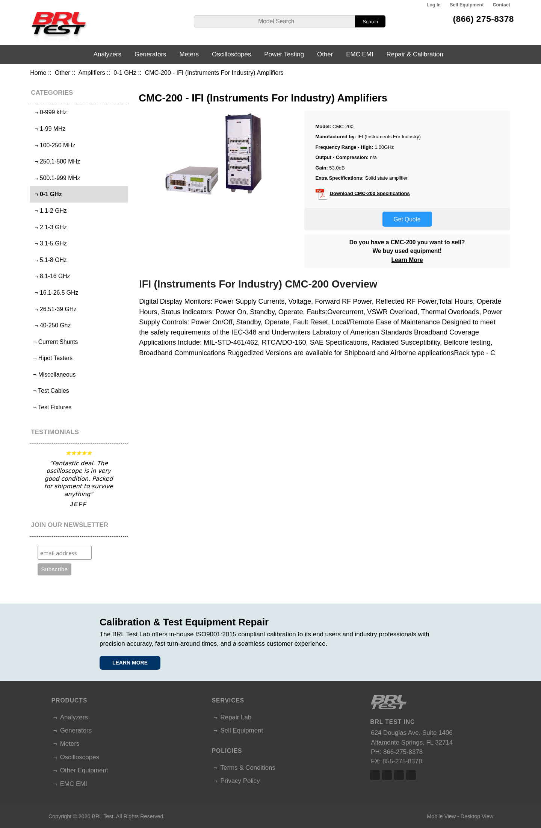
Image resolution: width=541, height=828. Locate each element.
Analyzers (107, 54)
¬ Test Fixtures (52, 407)
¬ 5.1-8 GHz (49, 260)
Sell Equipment (467, 5)
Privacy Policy (240, 780)
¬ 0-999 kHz (49, 112)
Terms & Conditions (248, 767)
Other (62, 72)
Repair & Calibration (415, 54)
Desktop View (477, 816)
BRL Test (102, 816)
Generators (150, 54)
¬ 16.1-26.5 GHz (55, 292)
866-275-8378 (403, 751)
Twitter (387, 775)
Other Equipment (84, 770)
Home (38, 72)
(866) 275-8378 (483, 19)
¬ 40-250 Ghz (51, 325)
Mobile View (441, 816)
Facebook (375, 775)
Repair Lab (236, 717)
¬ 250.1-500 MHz (56, 161)
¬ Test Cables (50, 391)
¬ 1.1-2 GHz (49, 210)
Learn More (407, 260)
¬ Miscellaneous (54, 374)
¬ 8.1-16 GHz (51, 276)
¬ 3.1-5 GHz (49, 243)
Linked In (399, 775)
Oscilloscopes (231, 54)
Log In (434, 5)
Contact (501, 5)
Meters (189, 54)
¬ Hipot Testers (52, 358)
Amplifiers (91, 72)
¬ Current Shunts (55, 342)
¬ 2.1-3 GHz (49, 227)
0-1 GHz (124, 72)
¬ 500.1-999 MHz (56, 178)
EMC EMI (359, 54)
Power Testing (284, 54)
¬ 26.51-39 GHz (54, 309)
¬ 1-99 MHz (48, 129)
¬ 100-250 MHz (54, 145)
